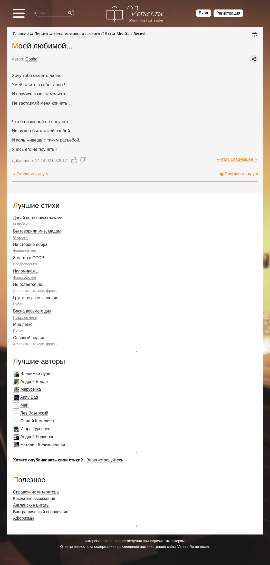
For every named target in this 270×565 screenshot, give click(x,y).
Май (24, 405)
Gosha (31, 59)
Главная (21, 34)
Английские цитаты (31, 505)
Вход (203, 13)
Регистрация (228, 13)
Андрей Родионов (37, 437)
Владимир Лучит (36, 373)
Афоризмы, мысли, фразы (35, 291)
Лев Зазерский (34, 413)
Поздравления (25, 264)
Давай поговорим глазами (38, 218)
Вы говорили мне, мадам (37, 231)
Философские (24, 251)
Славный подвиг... (30, 338)
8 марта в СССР (28, 258)
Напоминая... (25, 271)
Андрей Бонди (34, 381)
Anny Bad (29, 397)
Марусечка (30, 389)
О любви (20, 224)
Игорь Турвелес (35, 429)
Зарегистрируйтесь (105, 460)
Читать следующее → (237, 159)
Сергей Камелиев (37, 421)
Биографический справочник (40, 512)
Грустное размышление (35, 298)
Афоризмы (23, 518)
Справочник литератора (36, 492)
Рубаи (18, 304)
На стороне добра (30, 244)
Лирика (41, 34)
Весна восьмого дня (32, 311)
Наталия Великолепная (42, 444)
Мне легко (23, 324)
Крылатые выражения (34, 498)
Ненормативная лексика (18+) (82, 34)
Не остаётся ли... (29, 284)
